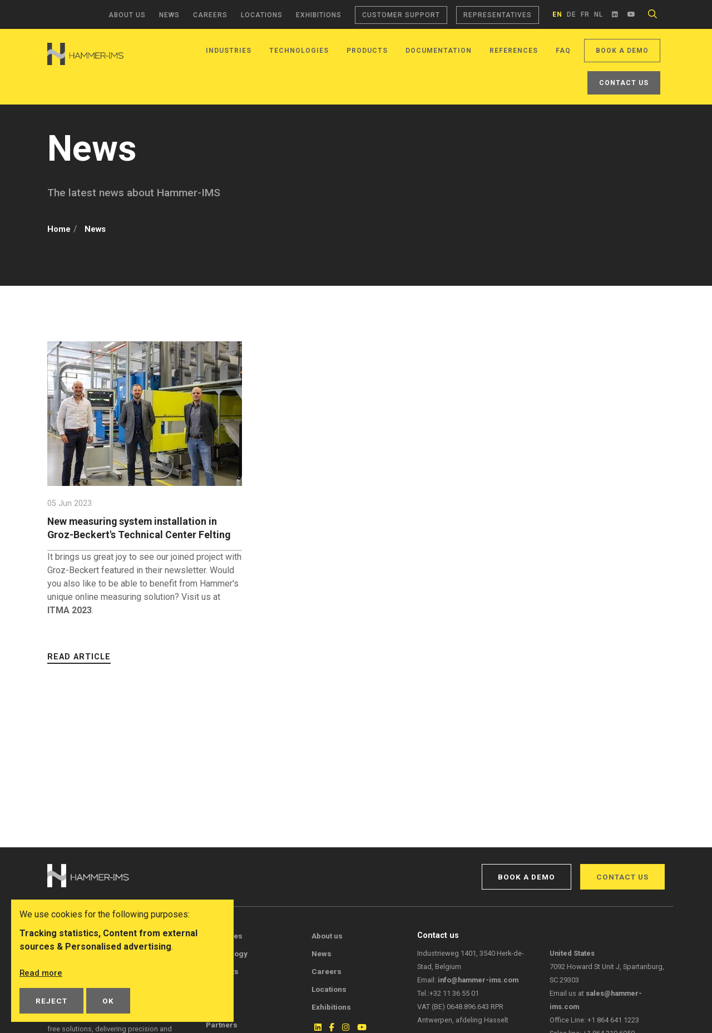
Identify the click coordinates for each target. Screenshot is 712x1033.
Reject (51, 1000)
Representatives (497, 15)
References (514, 50)
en (557, 14)
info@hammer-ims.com (478, 980)
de (571, 14)
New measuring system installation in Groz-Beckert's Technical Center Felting (139, 534)
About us (127, 15)
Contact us (624, 83)
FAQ (563, 50)
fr (585, 14)
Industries (228, 50)
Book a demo (622, 50)
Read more (41, 972)
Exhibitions (319, 15)
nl (598, 14)
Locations (262, 15)
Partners (222, 1024)
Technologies (299, 50)
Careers (210, 15)
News (169, 15)
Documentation (439, 50)
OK (108, 1000)
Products (367, 50)
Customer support (401, 15)
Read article (79, 670)
